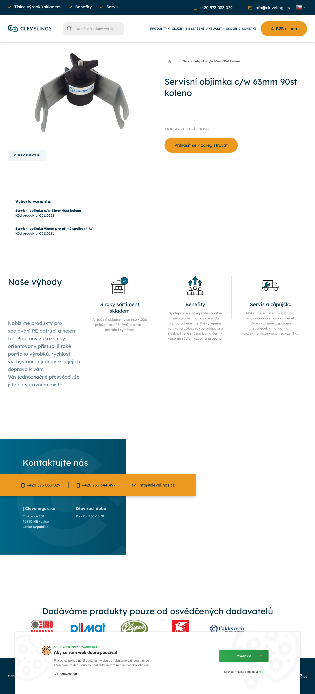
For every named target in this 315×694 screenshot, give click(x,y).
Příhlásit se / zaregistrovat (201, 145)
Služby (178, 29)
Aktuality (215, 29)
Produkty (160, 28)
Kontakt (249, 29)
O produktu (27, 155)
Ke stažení (195, 29)
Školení (233, 29)
